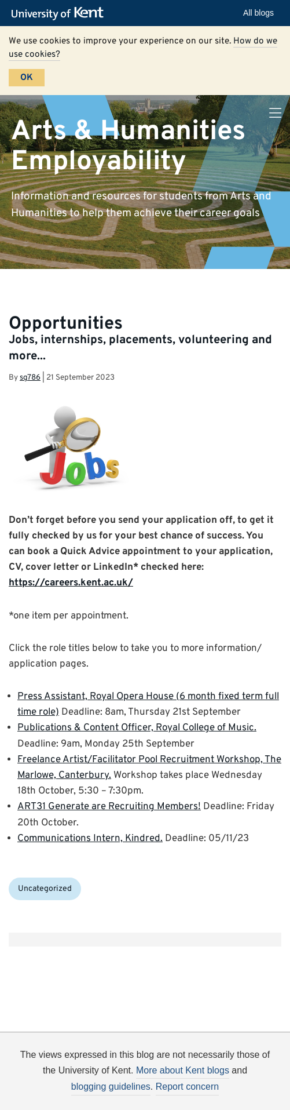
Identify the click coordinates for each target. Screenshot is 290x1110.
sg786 (30, 378)
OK (26, 77)
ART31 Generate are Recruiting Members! (109, 806)
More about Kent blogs (182, 1070)
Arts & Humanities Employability (128, 146)
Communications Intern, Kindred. (90, 838)
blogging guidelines (110, 1086)
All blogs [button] (258, 12)
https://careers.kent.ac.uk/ (71, 583)
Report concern (187, 1086)
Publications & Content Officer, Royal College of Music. (136, 728)
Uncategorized (45, 889)
